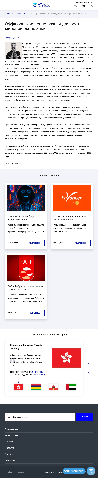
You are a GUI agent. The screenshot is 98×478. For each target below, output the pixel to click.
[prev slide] (89, 364)
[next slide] (89, 372)
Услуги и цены (12, 435)
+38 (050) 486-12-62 (83, 3)
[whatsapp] (92, 7)
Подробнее (34, 243)
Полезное (10, 441)
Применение (11, 429)
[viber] (75, 6)
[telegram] (83, 6)
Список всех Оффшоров (56, 472)
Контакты (10, 460)
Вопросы (9, 454)
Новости (9, 448)
